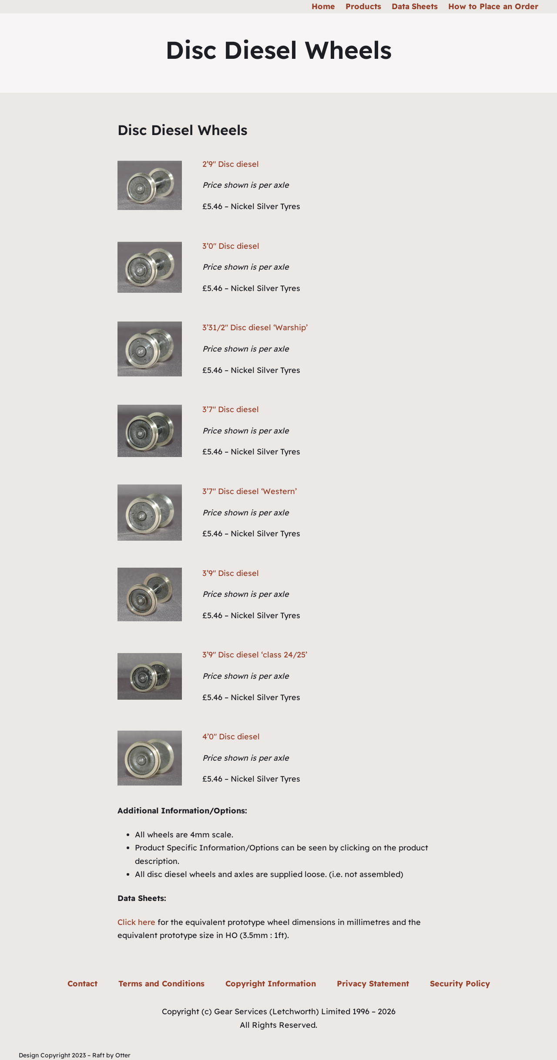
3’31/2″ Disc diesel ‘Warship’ (255, 327)
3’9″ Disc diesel (230, 573)
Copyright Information (270, 984)
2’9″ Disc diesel (230, 164)
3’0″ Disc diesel (230, 246)
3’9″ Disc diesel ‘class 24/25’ (254, 655)
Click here (136, 922)
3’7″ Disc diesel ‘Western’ (249, 491)
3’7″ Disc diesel (230, 409)
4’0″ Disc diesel (231, 737)
